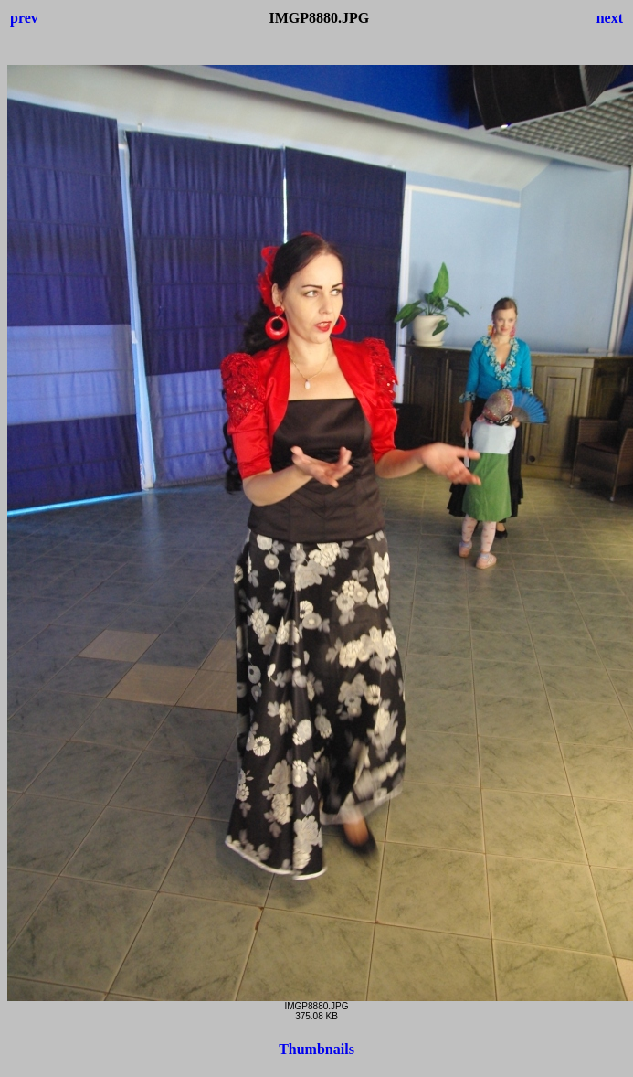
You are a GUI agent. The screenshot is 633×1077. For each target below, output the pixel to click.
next (609, 18)
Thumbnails (316, 1049)
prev (24, 18)
